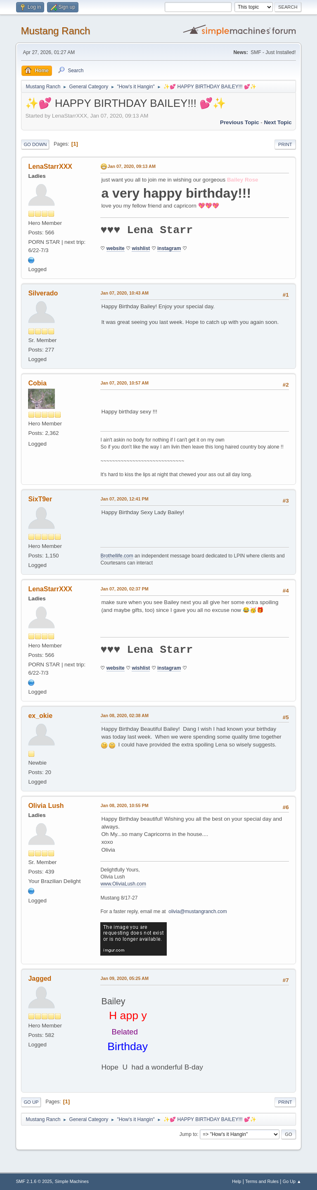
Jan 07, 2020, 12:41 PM (124, 498)
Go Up (31, 1102)
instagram (169, 248)
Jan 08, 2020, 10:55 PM (124, 805)
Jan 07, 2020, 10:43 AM (124, 292)
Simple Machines (72, 1181)
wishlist (141, 248)
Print (285, 144)
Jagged (39, 978)
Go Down (35, 144)
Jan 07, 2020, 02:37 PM (124, 588)
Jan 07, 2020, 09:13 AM (131, 166)
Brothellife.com (116, 556)
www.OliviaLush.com (123, 884)
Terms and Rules (262, 1181)
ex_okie (40, 715)
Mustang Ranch (55, 30)
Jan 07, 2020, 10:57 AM (124, 382)
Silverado (43, 293)
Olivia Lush (46, 805)
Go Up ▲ (292, 1181)
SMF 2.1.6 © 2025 (34, 1181)
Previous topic (239, 122)
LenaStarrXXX (50, 166)
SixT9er (40, 499)
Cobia (37, 383)
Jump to (188, 1134)
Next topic (277, 122)
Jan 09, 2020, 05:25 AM (124, 978)
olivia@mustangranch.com (197, 911)
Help (236, 1181)
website (115, 248)
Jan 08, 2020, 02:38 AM (124, 715)
